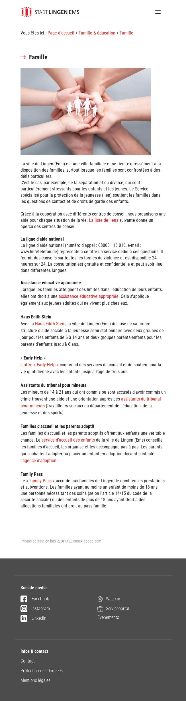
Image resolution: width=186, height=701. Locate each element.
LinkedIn (33, 618)
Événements (108, 617)
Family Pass (40, 480)
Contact (28, 661)
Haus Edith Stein (50, 323)
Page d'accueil (61, 33)
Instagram (35, 608)
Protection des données (42, 670)
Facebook (35, 599)
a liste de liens (104, 220)
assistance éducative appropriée (88, 296)
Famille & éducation (97, 33)
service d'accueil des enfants (68, 440)
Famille (126, 33)
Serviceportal (113, 608)
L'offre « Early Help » (40, 364)
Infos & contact (34, 651)
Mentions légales (35, 680)
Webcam (109, 599)
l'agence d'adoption (38, 460)
